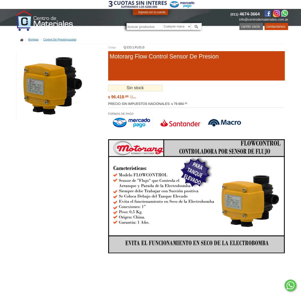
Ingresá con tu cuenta (151, 12)
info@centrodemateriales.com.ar (263, 19)
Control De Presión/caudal (59, 39)
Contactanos (275, 26)
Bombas (33, 39)
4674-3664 (245, 14)
